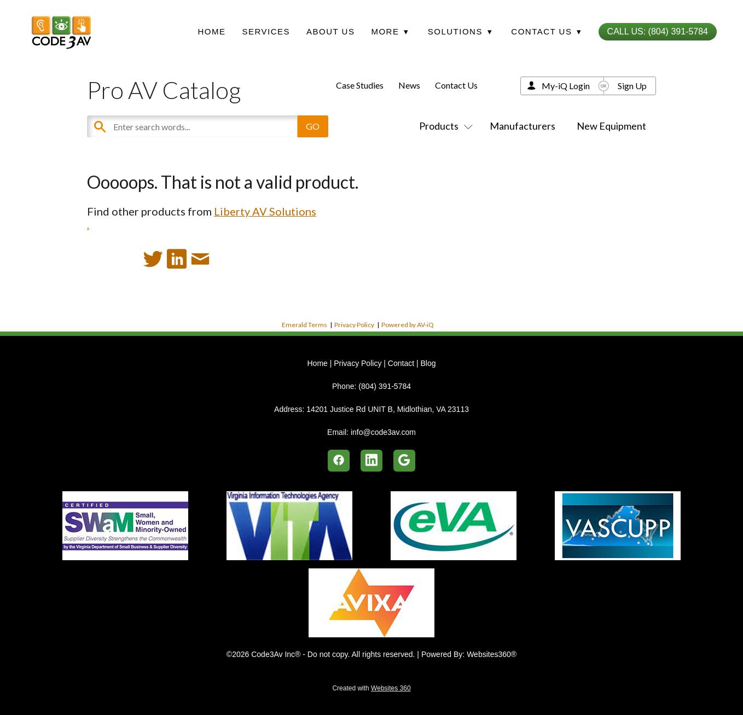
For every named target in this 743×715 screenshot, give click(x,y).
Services (266, 31)
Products (443, 126)
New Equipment (611, 126)
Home (211, 31)
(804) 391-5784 (384, 386)
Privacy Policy (354, 325)
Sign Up (632, 85)
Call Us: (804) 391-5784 (657, 31)
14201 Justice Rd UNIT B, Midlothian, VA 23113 (387, 409)
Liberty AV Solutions (265, 211)
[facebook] (339, 461)
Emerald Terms (304, 325)
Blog (428, 363)
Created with (371, 688)
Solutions (460, 31)
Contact (401, 363)
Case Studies (360, 85)
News (409, 85)
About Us (330, 31)
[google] (404, 461)
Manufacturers (522, 126)
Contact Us (456, 85)
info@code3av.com (383, 432)
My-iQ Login (566, 85)
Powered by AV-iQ (407, 325)
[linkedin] (371, 461)
